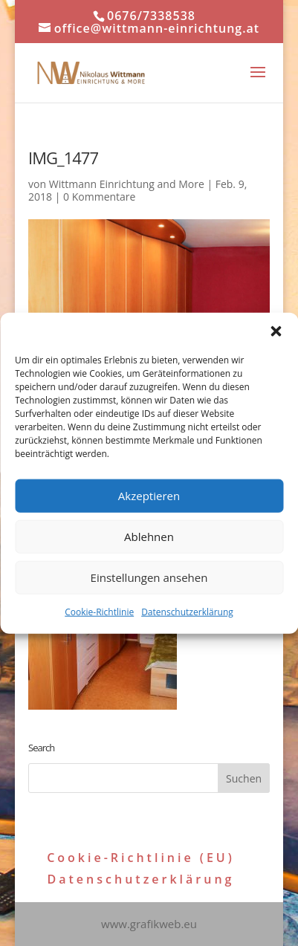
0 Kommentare (99, 196)
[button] (275, 330)
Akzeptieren (149, 495)
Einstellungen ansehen (149, 577)
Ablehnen (149, 536)
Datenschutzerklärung (187, 611)
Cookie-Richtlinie (99, 611)
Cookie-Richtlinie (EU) (141, 857)
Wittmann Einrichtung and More (126, 184)
